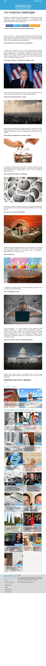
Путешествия (8, 664)
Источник (5, 455)
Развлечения (8, 657)
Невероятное (8, 662)
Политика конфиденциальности (25, 654)
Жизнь (6, 660)
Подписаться (38, 1)
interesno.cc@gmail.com (9, 655)
